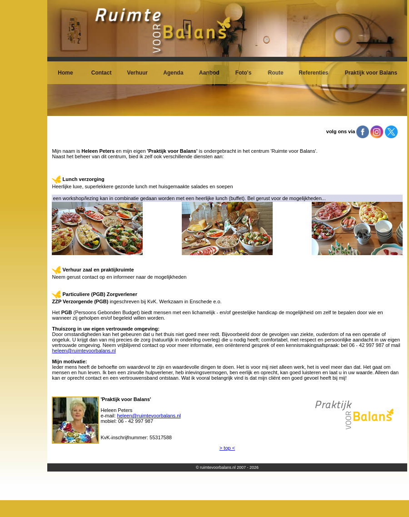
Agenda (173, 73)
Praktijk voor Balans (371, 73)
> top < (227, 448)
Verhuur (137, 73)
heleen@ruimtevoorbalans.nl (83, 350)
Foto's (243, 73)
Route (276, 73)
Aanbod (209, 73)
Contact (101, 73)
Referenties (313, 73)
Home (65, 73)
